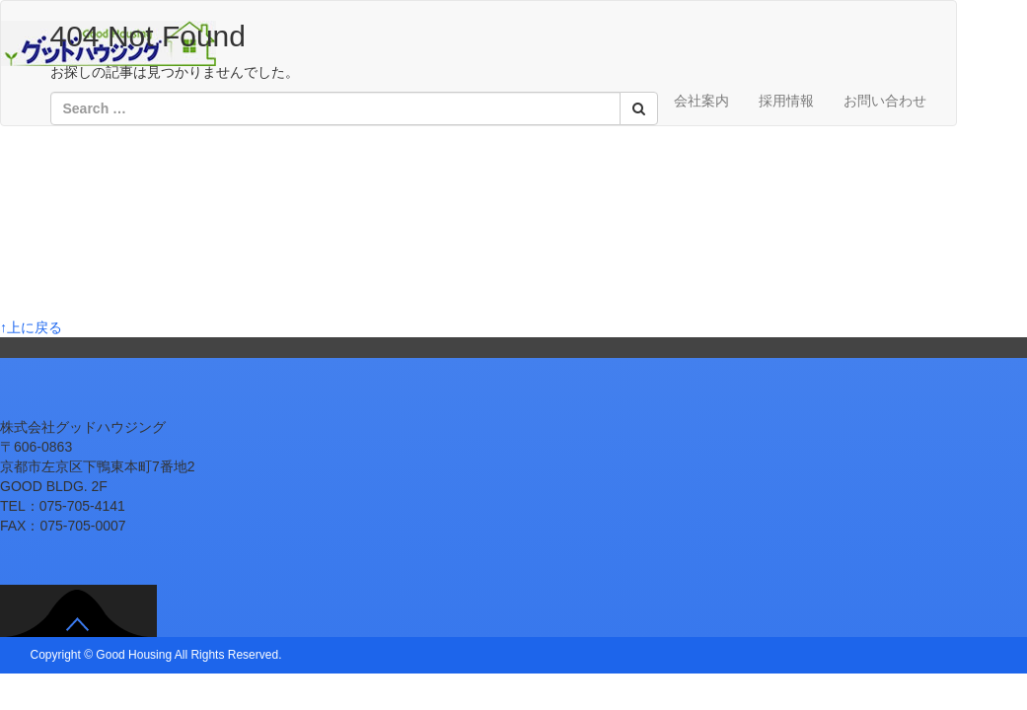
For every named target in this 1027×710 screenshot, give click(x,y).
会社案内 (701, 100)
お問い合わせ (885, 100)
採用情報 (786, 100)
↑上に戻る (31, 327)
